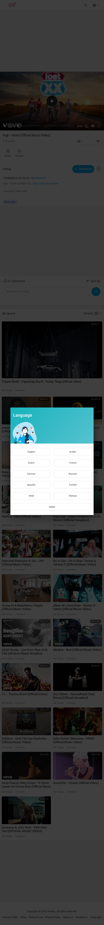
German (31, 473)
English (31, 451)
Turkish (73, 484)
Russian (73, 473)
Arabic (72, 451)
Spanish (31, 484)
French (72, 462)
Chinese (73, 495)
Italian (52, 506)
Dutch (31, 462)
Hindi (31, 495)
